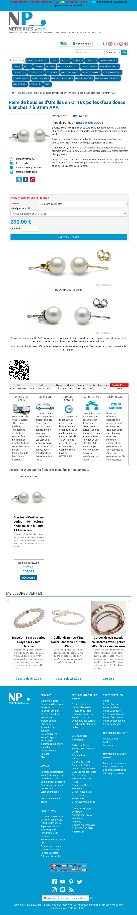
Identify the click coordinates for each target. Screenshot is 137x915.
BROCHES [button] (50, 66)
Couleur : (15, 203)
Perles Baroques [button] (89, 66)
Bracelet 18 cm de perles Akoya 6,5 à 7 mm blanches (28, 642)
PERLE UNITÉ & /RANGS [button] (109, 66)
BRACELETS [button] (77, 60)
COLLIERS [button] (65, 60)
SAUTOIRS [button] (39, 66)
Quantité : (15, 228)
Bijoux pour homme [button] (91, 72)
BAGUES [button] (28, 66)
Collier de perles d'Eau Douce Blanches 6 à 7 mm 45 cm (68, 642)
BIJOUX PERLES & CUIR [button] (70, 72)
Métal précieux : (20, 208)
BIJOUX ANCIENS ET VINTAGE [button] (107, 78)
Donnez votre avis (25, 159)
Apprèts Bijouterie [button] (112, 72)
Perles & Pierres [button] (36, 72)
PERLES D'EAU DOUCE (88, 122)
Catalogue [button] (18, 60)
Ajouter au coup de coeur (29, 167)
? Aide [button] (47, 84)
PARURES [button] (17, 66)
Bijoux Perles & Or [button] (40, 78)
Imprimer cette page (26, 172)
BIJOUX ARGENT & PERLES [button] (62, 78)
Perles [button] (54, 60)
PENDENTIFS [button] (91, 60)
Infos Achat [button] (35, 84)
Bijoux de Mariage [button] (84, 78)
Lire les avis (22, 163)
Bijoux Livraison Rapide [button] (37, 60)
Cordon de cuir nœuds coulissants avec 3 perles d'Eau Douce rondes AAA (108, 642)
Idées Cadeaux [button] (20, 84)
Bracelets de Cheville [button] (68, 66)
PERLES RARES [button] (19, 72)
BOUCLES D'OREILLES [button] (108, 60)
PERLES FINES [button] (52, 72)
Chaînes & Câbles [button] (21, 78)
